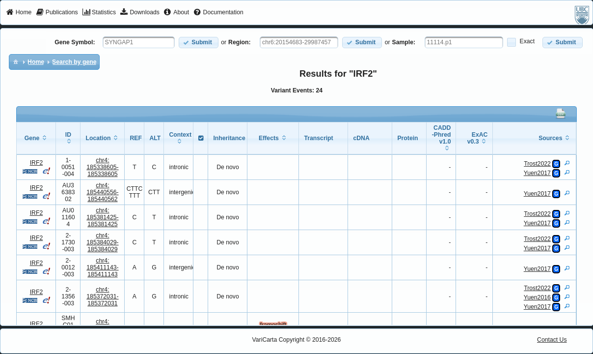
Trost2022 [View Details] (537, 163)
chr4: (102, 167)
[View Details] (567, 163)
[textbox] (139, 42)
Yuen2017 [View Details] (537, 173)
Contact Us (552, 339)
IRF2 (36, 162)
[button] (198, 42)
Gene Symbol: (74, 42)
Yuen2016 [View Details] (537, 297)
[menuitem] (19, 13)
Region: (239, 42)
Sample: (404, 42)
